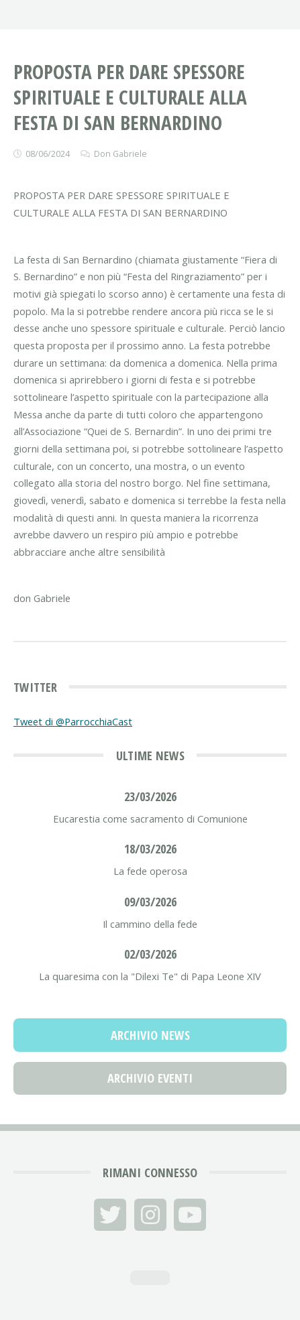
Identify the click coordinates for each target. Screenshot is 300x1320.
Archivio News (150, 1034)
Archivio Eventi (150, 1077)
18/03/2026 (150, 848)
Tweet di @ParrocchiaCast (72, 721)
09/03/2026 (150, 901)
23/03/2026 (150, 796)
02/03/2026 (150, 953)
